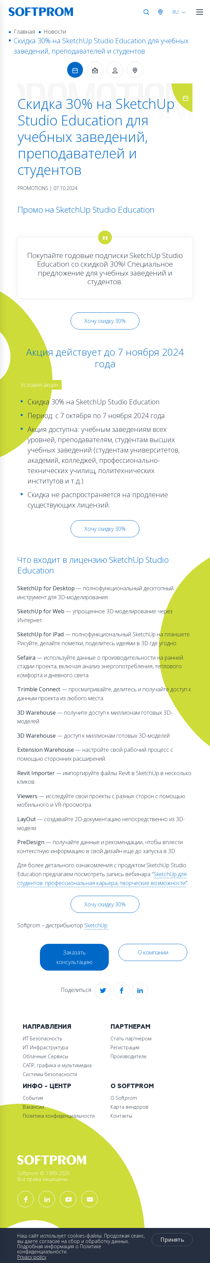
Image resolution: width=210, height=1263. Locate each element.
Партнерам (130, 1027)
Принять (172, 1239)
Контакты (121, 1116)
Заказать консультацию (74, 957)
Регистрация (125, 1047)
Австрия (161, 12)
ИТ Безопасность (42, 1038)
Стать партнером (131, 1038)
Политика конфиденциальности (59, 1116)
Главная (24, 31)
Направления (47, 1027)
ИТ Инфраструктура (45, 1047)
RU (175, 12)
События (33, 1098)
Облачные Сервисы (45, 1056)
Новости (55, 31)
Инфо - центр (47, 1086)
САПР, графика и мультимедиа (57, 1065)
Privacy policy (31, 1257)
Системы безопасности (50, 1074)
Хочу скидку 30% (105, 321)
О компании (153, 952)
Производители (128, 1056)
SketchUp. (96, 925)
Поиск (146, 12)
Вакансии (33, 1107)
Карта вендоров (129, 1107)
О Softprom (132, 1086)
